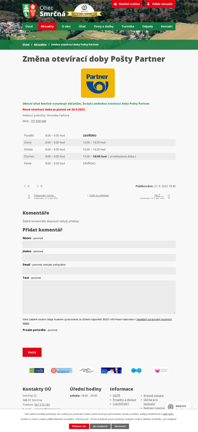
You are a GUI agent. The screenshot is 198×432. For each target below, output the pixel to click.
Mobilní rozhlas (129, 4)
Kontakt (167, 26)
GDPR (116, 396)
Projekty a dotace (124, 400)
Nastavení (120, 426)
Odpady (147, 26)
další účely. (168, 413)
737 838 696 (38, 121)
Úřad (82, 26)
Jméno (33, 251)
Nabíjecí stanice (154, 408)
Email (44, 264)
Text (32, 278)
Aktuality (47, 26)
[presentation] (46, 340)
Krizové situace (154, 396)
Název (33, 238)
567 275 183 (42, 405)
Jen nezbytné (100, 426)
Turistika (128, 26)
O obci (66, 26)
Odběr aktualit (162, 4)
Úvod (29, 26)
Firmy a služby (103, 26)
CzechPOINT (121, 404)
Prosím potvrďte (40, 330)
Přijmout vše (79, 426)
